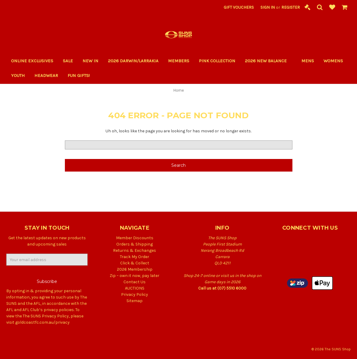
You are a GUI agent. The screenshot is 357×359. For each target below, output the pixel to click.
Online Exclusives (32, 60)
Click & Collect (134, 263)
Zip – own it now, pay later (134, 275)
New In (90, 60)
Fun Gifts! (81, 75)
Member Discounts (134, 237)
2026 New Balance (268, 60)
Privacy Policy (134, 294)
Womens (333, 60)
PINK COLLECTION (217, 60)
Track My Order (134, 256)
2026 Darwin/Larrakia (133, 60)
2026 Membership (134, 269)
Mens (307, 60)
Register (290, 7)
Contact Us (134, 281)
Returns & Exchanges (134, 250)
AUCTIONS (134, 288)
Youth (18, 75)
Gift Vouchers (239, 7)
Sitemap (134, 300)
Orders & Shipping (134, 244)
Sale (68, 60)
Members (178, 60)
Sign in (267, 7)
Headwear (46, 75)
